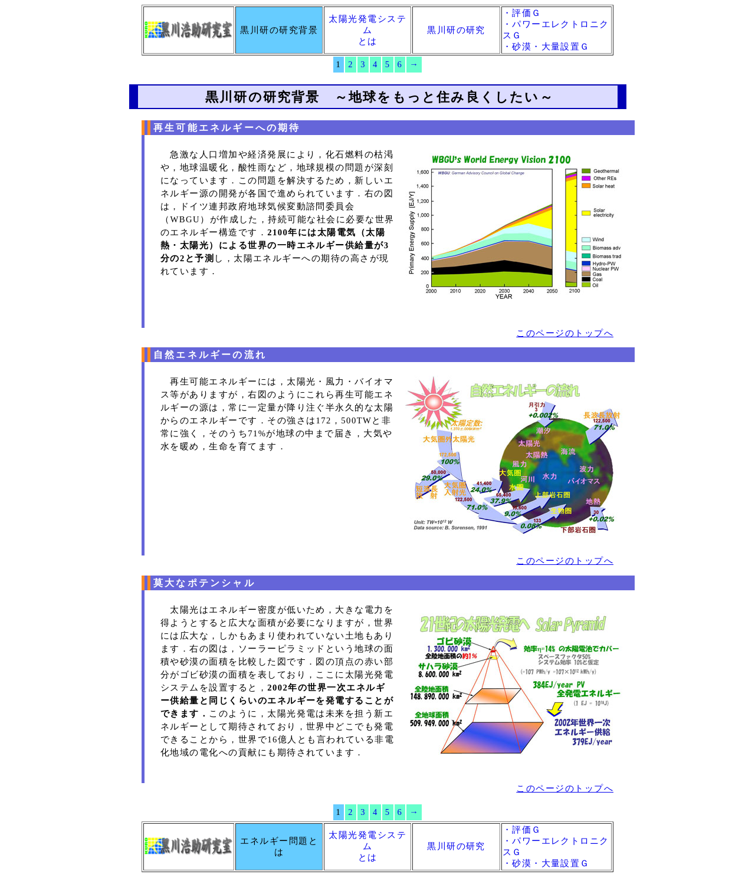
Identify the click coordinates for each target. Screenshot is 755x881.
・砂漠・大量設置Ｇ (546, 46)
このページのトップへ (564, 333)
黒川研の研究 (456, 30)
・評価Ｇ (522, 13)
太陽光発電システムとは (367, 30)
